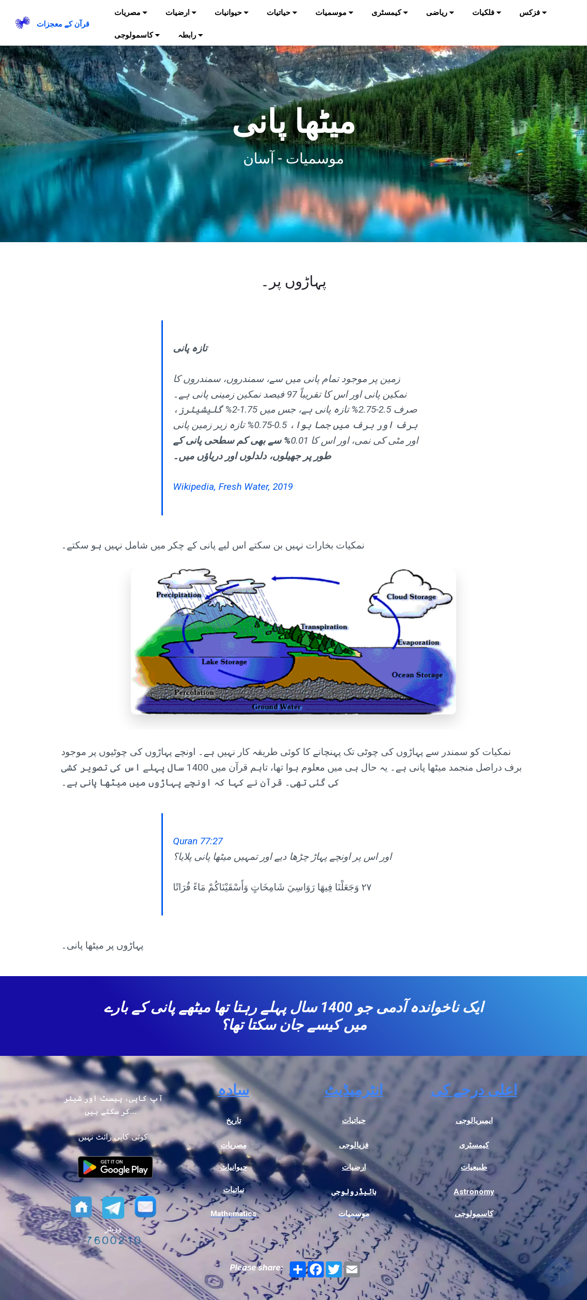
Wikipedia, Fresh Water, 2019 (233, 486)
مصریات (127, 12)
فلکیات (483, 12)
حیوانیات (228, 12)
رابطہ (187, 35)
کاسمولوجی (133, 35)
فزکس (529, 12)
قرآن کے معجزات (63, 24)
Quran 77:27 (198, 841)
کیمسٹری (386, 12)
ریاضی (436, 12)
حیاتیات (278, 12)
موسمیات (330, 12)
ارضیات (177, 12)
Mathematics (234, 1213)
